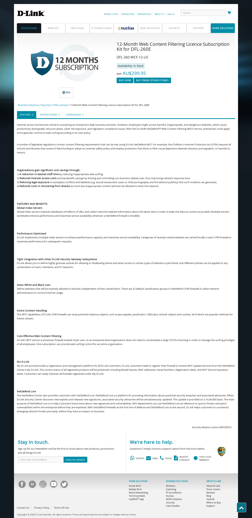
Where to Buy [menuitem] (213, 502)
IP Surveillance (102, 28)
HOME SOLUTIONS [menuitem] (138, 481)
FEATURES (26, 114)
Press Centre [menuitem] (213, 489)
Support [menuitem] (210, 505)
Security (174, 28)
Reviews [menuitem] (210, 492)
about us (159, 14)
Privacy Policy (41, 507)
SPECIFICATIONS (50, 114)
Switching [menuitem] (171, 489)
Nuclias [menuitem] (170, 495)
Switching (77, 28)
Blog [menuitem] (208, 495)
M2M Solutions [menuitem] (174, 499)
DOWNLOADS (74, 114)
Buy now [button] (125, 80)
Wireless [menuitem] (170, 485)
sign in (170, 14)
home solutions (222, 28)
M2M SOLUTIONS (150, 28)
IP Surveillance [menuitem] (174, 492)
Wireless (53, 28)
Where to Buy (111, 14)
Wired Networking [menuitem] (138, 492)
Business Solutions (28, 105)
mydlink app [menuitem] (136, 499)
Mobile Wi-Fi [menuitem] (135, 489)
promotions (128, 14)
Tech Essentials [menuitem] (137, 495)
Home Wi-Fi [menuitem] (135, 485)
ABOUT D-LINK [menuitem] (213, 481)
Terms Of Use (61, 507)
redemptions (144, 14)
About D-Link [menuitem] (213, 485)
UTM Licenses (60, 105)
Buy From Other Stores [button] (152, 80)
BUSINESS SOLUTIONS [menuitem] (177, 481)
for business (29, 28)
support (198, 28)
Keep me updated (75, 459)
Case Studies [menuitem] (173, 505)
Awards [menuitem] (210, 499)
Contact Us (23, 507)
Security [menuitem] (170, 502)
